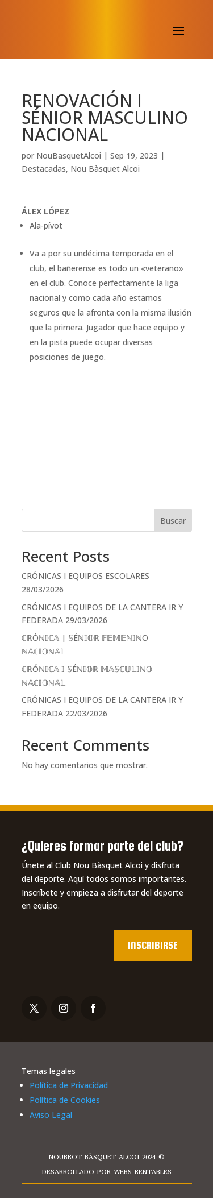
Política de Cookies (65, 1100)
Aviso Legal (51, 1114)
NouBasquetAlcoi (68, 155)
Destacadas (44, 168)
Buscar (173, 520)
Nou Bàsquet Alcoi (105, 168)
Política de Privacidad (69, 1085)
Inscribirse (153, 945)
